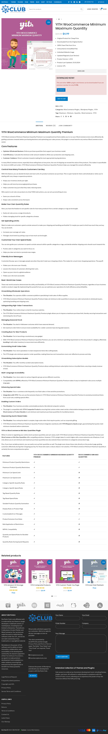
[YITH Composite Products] (41, 571)
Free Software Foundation (14, 656)
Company (94, 624)
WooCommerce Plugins (71, 109)
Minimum (70, 113)
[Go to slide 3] (55, 596)
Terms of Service (46, 644)
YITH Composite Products (40, 585)
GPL (64, 66)
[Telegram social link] (79, 2)
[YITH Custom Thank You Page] (67, 571)
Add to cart (61, 99)
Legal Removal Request (9, 677)
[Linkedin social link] (77, 2)
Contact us (89, 2)
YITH (96, 109)
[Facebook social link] (69, 2)
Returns (4, 707)
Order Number (67, 624)
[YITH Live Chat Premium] (95, 571)
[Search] (56, 9)
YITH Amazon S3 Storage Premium (13, 586)
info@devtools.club (36, 655)
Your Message (81, 638)
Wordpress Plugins (86, 109)
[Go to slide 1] (52, 596)
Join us (101, 2)
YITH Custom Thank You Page (67, 585)
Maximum (62, 113)
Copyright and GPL (7, 684)
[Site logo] (13, 9)
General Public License (62, 676)
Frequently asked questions (10, 680)
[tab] (39, 125)
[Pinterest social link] (74, 2)
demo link (81, 71)
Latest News (5, 718)
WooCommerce (86, 113)
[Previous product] (56, 19)
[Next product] (61, 19)
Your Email (94, 616)
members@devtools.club (38, 658)
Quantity (77, 113)
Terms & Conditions (8, 711)
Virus (74, 45)
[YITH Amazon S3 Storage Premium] (13, 571)
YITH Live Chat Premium (94, 585)
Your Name (67, 616)
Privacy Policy (6, 688)
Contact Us (5, 714)
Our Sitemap (5, 721)
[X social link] (71, 2)
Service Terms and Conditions (11, 691)
